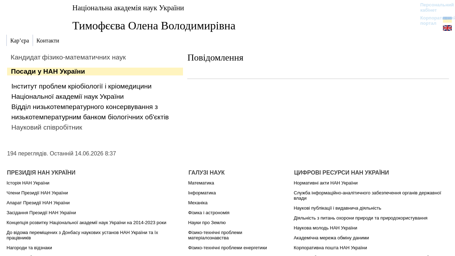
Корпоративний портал (433, 20)
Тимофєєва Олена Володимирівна (153, 25)
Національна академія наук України (128, 8)
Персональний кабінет (433, 7)
